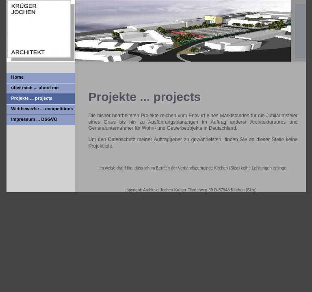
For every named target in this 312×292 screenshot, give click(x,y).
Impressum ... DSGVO (34, 119)
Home (17, 77)
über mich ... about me (35, 87)
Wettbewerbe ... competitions (42, 108)
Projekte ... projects (31, 98)
